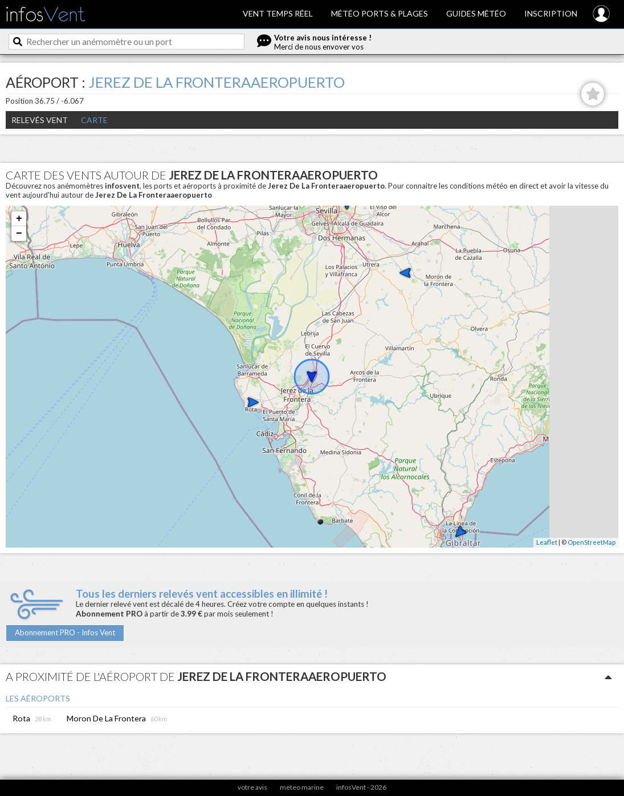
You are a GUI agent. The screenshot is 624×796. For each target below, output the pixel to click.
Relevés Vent (39, 120)
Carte (94, 120)
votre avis (252, 787)
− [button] (19, 233)
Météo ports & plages (379, 13)
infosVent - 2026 (361, 787)
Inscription (550, 13)
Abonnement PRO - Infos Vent (65, 632)
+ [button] (19, 219)
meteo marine (302, 787)
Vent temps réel (278, 13)
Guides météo (476, 13)
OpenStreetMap (591, 542)
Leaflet (546, 542)
